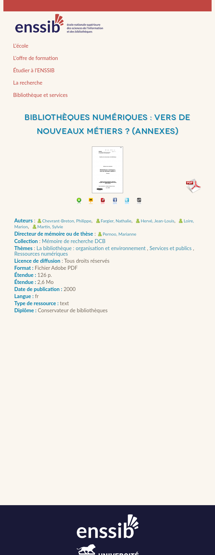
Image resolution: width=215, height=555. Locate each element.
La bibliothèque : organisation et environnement (91, 248)
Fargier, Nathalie (116, 220)
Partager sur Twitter (127, 202)
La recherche (28, 82)
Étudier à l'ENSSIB (34, 70)
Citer (91, 202)
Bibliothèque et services (40, 95)
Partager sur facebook (115, 202)
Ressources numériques (41, 253)
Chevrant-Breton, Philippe (66, 220)
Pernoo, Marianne (119, 234)
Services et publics (171, 248)
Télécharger (79, 202)
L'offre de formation (35, 58)
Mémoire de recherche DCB (73, 241)
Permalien (103, 202)
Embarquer (139, 202)
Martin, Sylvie (50, 226)
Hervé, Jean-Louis (157, 220)
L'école (20, 45)
